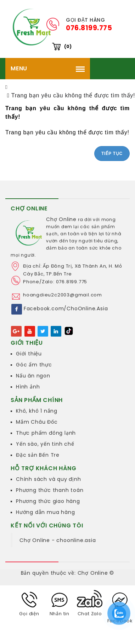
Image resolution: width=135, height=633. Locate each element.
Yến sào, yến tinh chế (45, 443)
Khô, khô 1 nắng (36, 410)
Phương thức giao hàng (48, 501)
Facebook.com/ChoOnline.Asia (66, 308)
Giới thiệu (29, 353)
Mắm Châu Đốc (37, 421)
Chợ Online (61, 219)
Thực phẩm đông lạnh (46, 432)
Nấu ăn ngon (33, 375)
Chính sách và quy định (48, 479)
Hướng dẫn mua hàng (45, 512)
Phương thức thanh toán (50, 490)
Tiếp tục (112, 153)
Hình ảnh (28, 386)
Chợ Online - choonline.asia (57, 540)
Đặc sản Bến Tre (38, 454)
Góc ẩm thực (34, 364)
